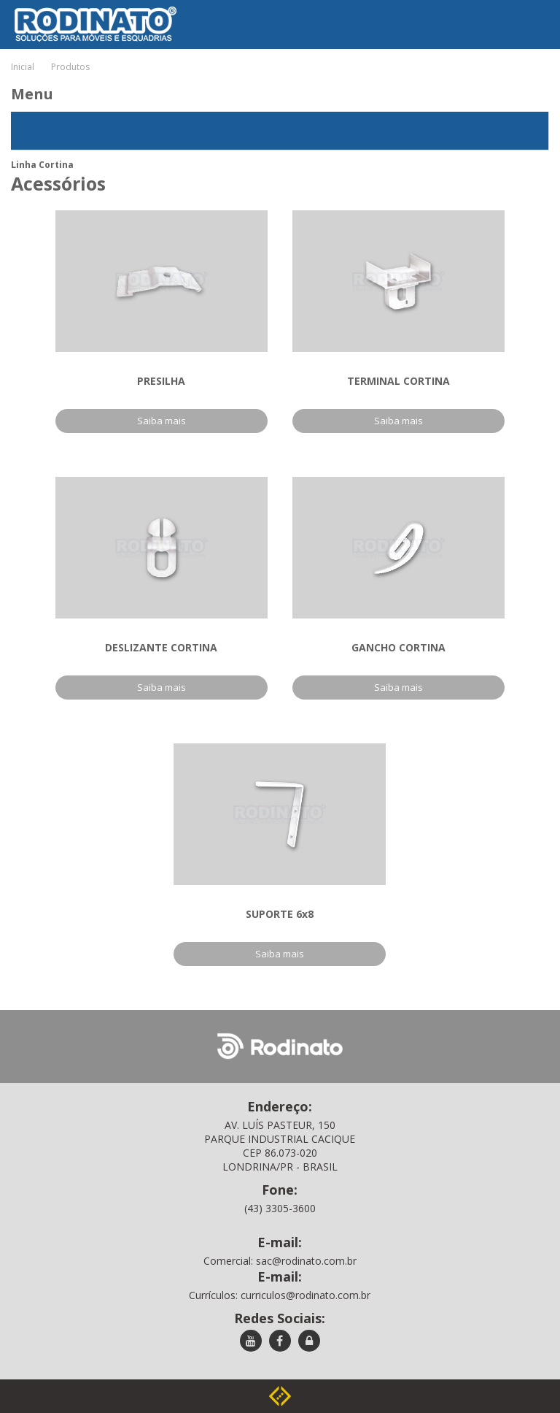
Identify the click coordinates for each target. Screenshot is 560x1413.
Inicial (22, 67)
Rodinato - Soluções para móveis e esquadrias (85, 11)
